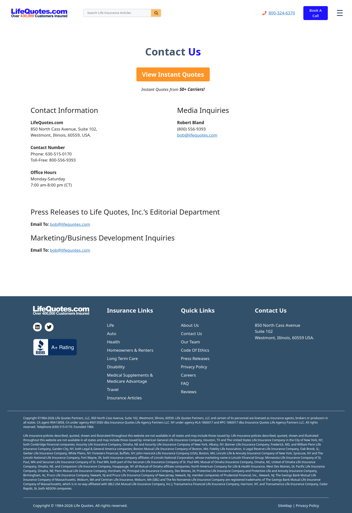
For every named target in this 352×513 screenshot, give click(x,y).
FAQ (185, 383)
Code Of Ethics (195, 350)
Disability (116, 367)
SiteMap (285, 505)
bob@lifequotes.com (197, 135)
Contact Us (191, 333)
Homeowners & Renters (130, 350)
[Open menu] (340, 13)
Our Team (190, 342)
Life (110, 325)
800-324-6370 (282, 13)
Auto (111, 333)
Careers (188, 375)
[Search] (156, 13)
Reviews (189, 391)
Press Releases (195, 358)
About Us (190, 325)
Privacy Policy (194, 367)
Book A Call (315, 13)
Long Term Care (122, 358)
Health (113, 342)
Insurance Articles (124, 398)
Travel (113, 389)
